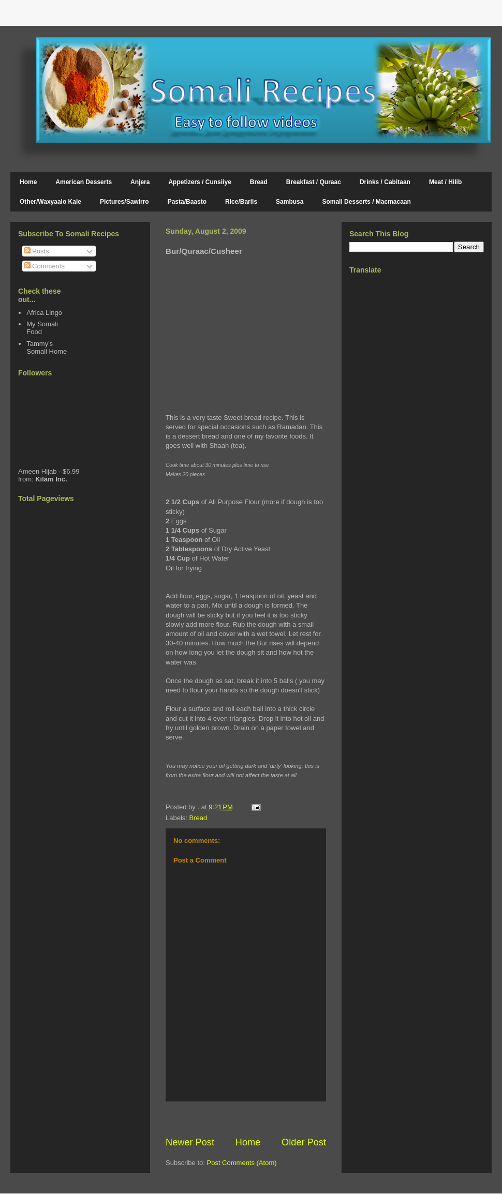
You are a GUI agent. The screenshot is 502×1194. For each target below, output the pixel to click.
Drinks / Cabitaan (385, 182)
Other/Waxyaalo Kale (50, 201)
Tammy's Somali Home (46, 348)
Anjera (140, 182)
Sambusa (289, 201)
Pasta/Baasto (187, 201)
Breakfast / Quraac (313, 182)
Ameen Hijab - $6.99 (49, 471)
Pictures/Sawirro (124, 201)
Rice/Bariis (241, 201)
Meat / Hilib (445, 182)
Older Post (304, 1142)
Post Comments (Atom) (242, 1163)
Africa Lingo (44, 312)
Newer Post (190, 1142)
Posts (36, 251)
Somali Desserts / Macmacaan (366, 201)
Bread (259, 182)
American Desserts (83, 182)
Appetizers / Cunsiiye (199, 182)
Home (28, 182)
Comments (44, 266)
